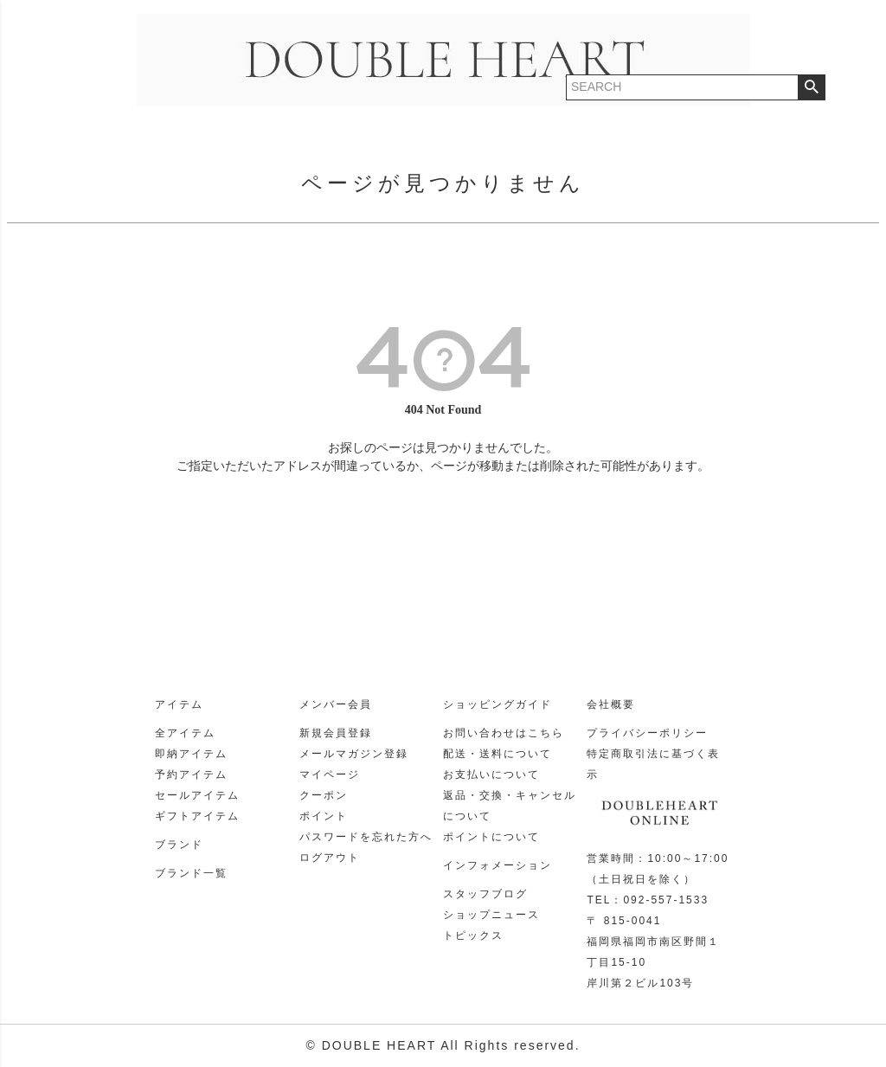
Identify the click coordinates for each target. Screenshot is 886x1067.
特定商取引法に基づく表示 (653, 764)
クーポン (323, 795)
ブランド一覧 (191, 873)
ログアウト (329, 858)
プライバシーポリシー (647, 733)
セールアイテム (197, 795)
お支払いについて (491, 774)
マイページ (329, 774)
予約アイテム (191, 774)
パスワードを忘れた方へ (366, 837)
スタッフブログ (485, 894)
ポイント (323, 816)
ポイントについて (491, 837)
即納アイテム (191, 754)
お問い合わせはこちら (503, 733)
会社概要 (611, 704)
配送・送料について (497, 754)
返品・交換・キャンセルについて (509, 805)
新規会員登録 (335, 733)
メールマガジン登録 (353, 754)
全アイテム (185, 733)
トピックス (473, 935)
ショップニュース (491, 915)
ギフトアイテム (197, 816)
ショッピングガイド (497, 704)
